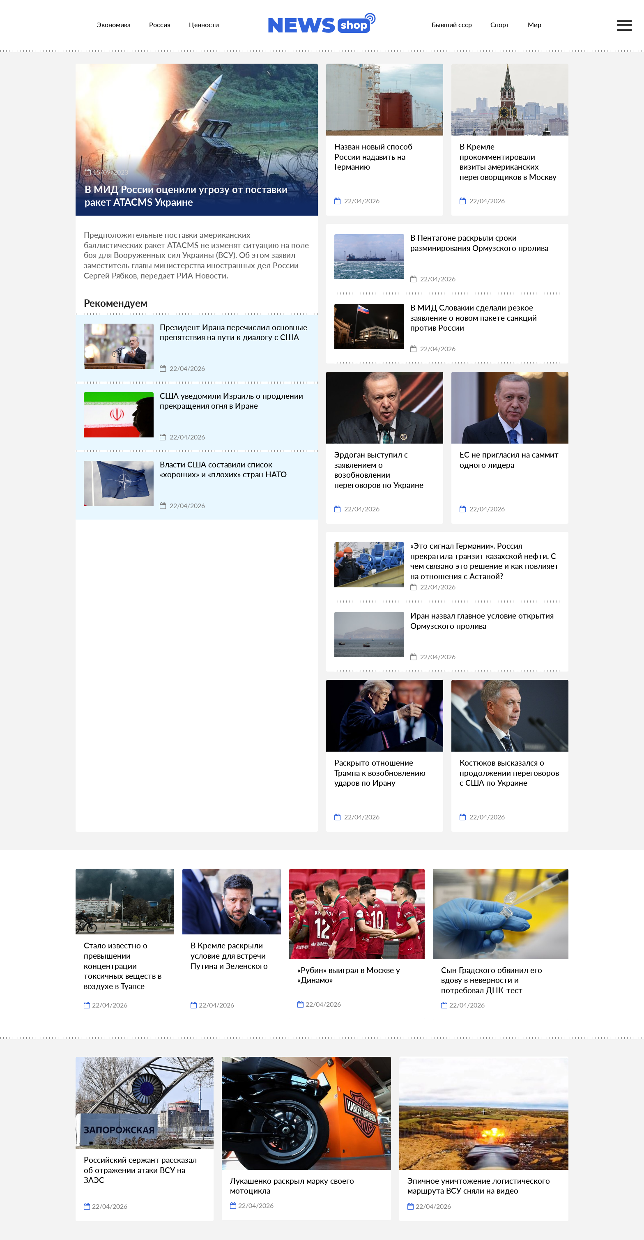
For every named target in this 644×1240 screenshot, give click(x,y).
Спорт (499, 24)
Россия (159, 24)
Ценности (204, 24)
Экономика (114, 24)
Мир (534, 24)
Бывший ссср (452, 24)
